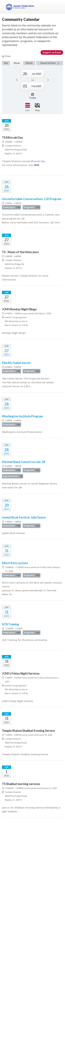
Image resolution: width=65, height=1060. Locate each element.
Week (17, 63)
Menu (59, 7)
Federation (11, 207)
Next (48, 80)
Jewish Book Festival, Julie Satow (24, 517)
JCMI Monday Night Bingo (19, 309)
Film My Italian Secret (16, 363)
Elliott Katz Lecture (15, 563)
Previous (17, 80)
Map (37, 107)
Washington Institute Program (22, 416)
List (27, 107)
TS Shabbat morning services (21, 784)
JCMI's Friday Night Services (21, 673)
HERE (36, 165)
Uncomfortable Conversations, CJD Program (31, 199)
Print (6, 56)
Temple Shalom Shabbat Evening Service (28, 730)
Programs (31, 207)
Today (32, 96)
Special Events (12, 476)
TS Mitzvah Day (12, 137)
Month (29, 63)
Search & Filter (50, 63)
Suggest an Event (52, 52)
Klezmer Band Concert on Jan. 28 (23, 462)
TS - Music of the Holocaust (20, 252)
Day (6, 63)
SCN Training (10, 624)
